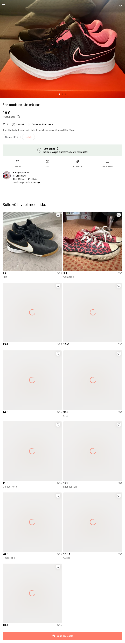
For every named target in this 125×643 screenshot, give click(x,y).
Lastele (28, 137)
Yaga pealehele (62, 636)
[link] (107, 164)
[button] (121, 5)
